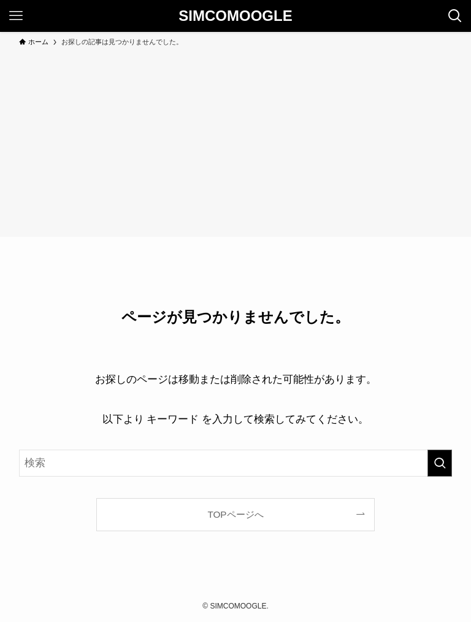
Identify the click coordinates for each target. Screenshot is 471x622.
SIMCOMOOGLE (235, 16)
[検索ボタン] (455, 16)
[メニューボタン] (16, 16)
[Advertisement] (235, 140)
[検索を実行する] (439, 463)
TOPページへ (235, 514)
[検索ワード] (236, 463)
